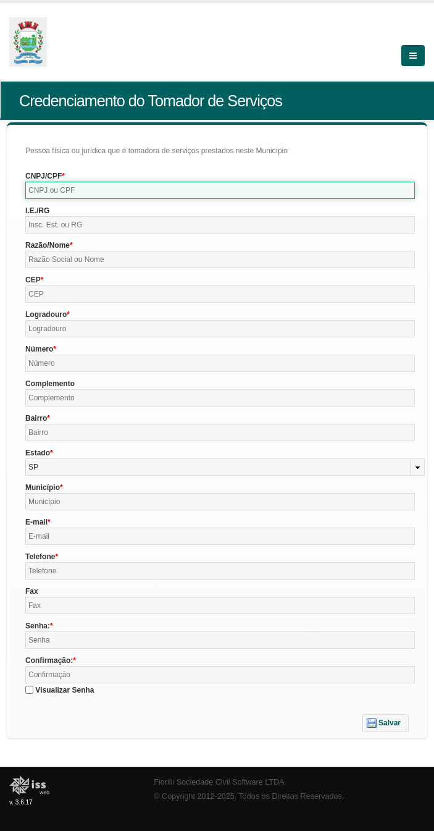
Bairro (36, 418)
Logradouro (46, 314)
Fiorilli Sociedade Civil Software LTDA (219, 782)
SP (33, 467)
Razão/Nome (47, 245)
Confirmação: (49, 660)
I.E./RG (37, 210)
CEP (33, 280)
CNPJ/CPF (43, 176)
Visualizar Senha (64, 690)
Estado (37, 453)
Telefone (40, 556)
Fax (31, 591)
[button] (385, 723)
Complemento (50, 383)
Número (39, 349)
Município (42, 487)
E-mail (36, 522)
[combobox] (225, 467)
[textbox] (220, 190)
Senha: (37, 626)
